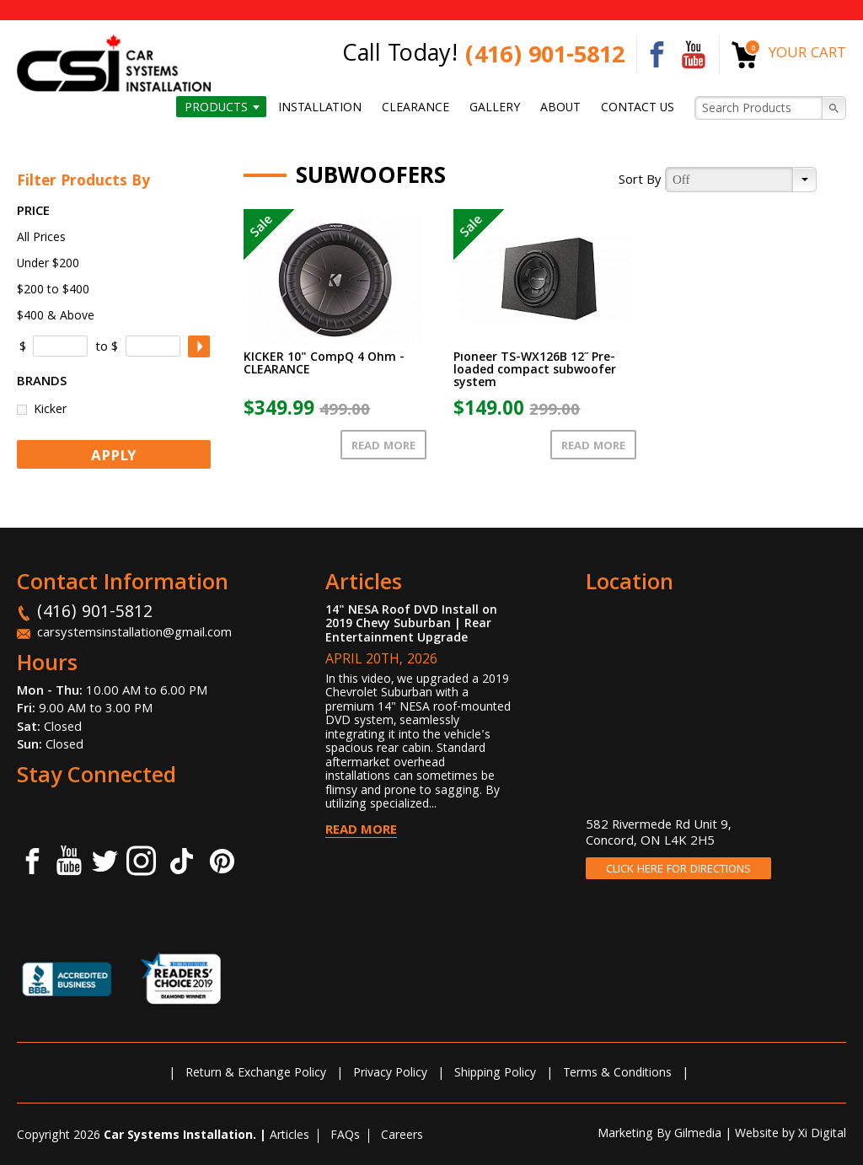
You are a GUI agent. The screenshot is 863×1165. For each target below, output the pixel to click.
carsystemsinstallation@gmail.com (134, 634)
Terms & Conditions (617, 1074)
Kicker (50, 409)
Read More (383, 447)
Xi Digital (822, 1135)
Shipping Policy (495, 1074)
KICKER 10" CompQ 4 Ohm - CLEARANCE (324, 364)
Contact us (637, 108)
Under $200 (48, 265)
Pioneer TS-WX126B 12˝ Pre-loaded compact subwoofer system (534, 371)
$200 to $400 (53, 291)
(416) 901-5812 (544, 58)
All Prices (41, 238)
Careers (402, 1136)
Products (216, 108)
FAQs (345, 1136)
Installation (320, 108)
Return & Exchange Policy (255, 1074)
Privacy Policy (390, 1074)
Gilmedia (697, 1135)
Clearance (415, 108)
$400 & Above (55, 317)
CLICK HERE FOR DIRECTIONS (678, 870)
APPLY (114, 457)
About (560, 108)
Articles (289, 1136)
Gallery (494, 108)
